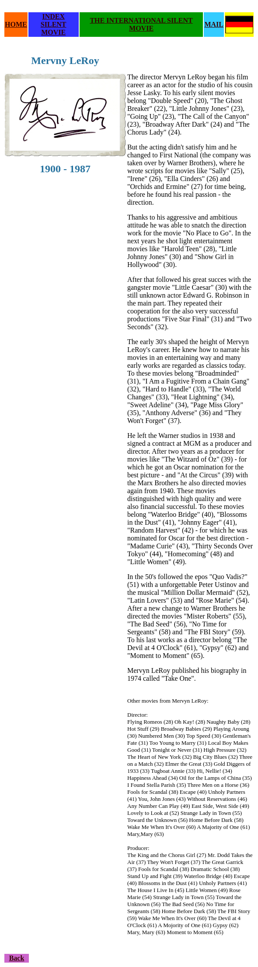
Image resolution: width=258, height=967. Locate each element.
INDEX (53, 16)
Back (16, 958)
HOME (16, 24)
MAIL (213, 24)
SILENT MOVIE (53, 28)
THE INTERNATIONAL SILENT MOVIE (141, 24)
